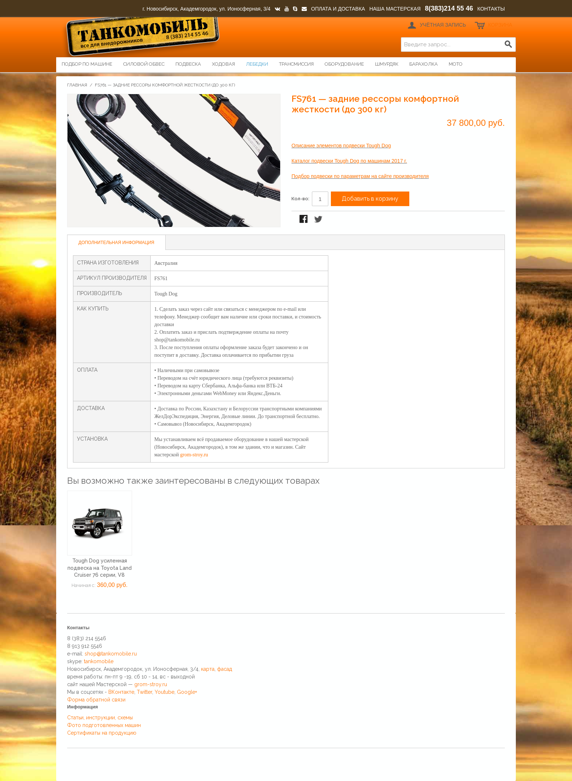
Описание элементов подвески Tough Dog (341, 145)
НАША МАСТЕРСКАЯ (395, 9)
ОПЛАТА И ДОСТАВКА (338, 9)
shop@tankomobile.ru (111, 654)
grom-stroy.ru (194, 454)
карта (207, 669)
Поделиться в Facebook (304, 219)
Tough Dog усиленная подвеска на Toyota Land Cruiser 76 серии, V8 (99, 568)
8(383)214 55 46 (449, 8)
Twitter (144, 692)
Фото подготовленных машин (104, 725)
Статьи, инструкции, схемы (100, 717)
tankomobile (98, 661)
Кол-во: (300, 198)
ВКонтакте (121, 692)
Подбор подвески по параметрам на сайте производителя (360, 176)
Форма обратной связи (96, 700)
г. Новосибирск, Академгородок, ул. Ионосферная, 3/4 (207, 9)
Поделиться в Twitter (319, 219)
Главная (77, 85)
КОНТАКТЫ (491, 9)
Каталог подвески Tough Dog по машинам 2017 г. (349, 161)
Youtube (164, 692)
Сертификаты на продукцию (101, 733)
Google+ (187, 692)
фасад (224, 669)
